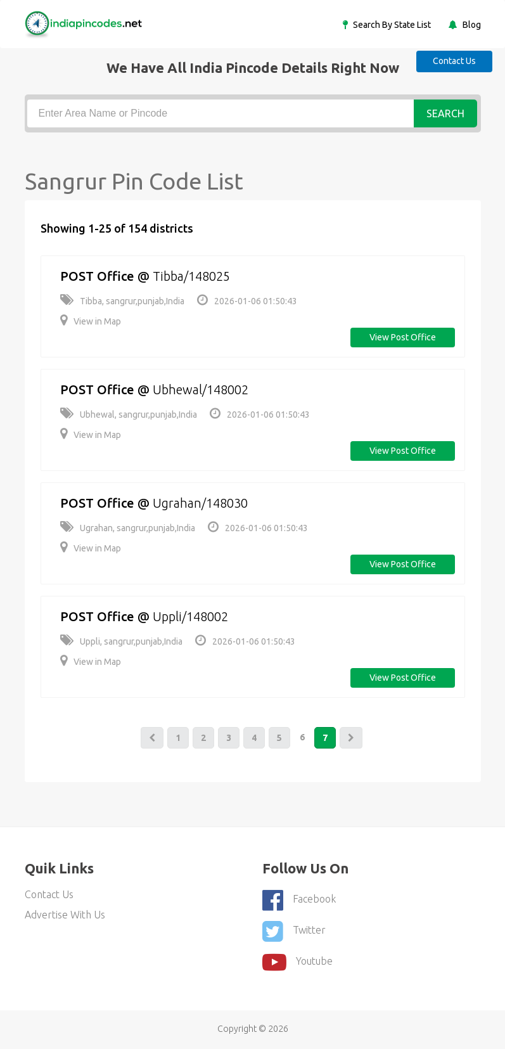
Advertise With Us (65, 914)
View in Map (90, 321)
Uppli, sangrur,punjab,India (121, 641)
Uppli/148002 (190, 616)
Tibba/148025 (191, 276)
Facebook (299, 900)
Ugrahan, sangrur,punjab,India (127, 528)
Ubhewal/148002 (200, 389)
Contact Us (454, 61)
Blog (471, 25)
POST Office (97, 276)
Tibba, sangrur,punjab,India (122, 301)
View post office (402, 337)
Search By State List (391, 25)
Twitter (294, 931)
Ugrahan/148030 (200, 503)
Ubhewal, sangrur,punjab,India (128, 414)
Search (445, 113)
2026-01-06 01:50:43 (247, 301)
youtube (297, 962)
